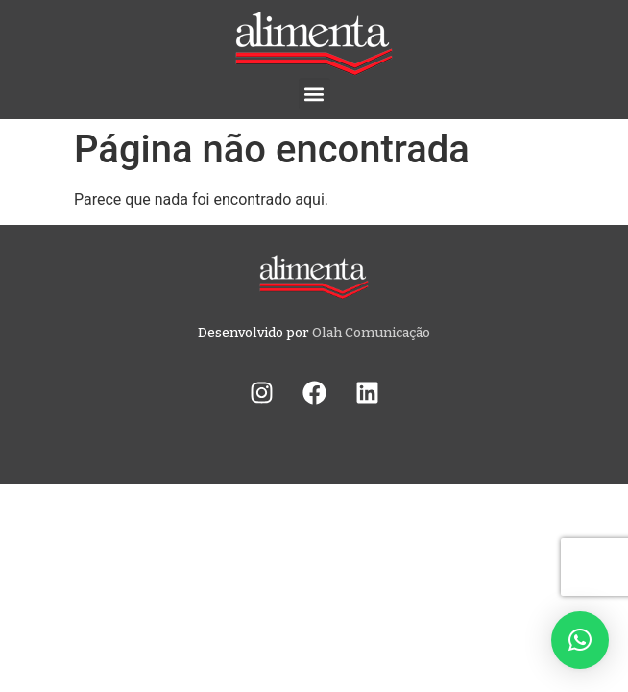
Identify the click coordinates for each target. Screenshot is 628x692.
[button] (314, 94)
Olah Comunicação (371, 333)
